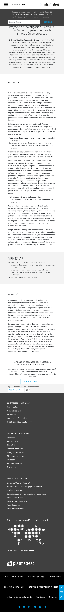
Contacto (40, 596)
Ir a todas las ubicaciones (21, 550)
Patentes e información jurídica (43, 586)
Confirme (48, 22)
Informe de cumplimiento (20, 596)
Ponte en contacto (32, 382)
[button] (11, 4)
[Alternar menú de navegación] (6, 4)
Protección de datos (14, 576)
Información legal (36, 576)
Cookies (53, 596)
